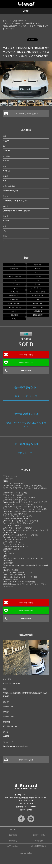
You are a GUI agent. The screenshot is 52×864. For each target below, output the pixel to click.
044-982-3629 (26, 370)
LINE (30, 818)
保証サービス (39, 835)
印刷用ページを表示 (26, 760)
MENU (26, 11)
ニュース (39, 829)
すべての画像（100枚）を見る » (26, 114)
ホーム (5, 21)
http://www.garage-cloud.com (15, 746)
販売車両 (13, 835)
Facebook (21, 818)
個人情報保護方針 (39, 846)
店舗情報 (39, 841)
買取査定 (13, 841)
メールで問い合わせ (26, 355)
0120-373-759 (28, 801)
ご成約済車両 (18, 21)
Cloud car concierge (26, 4)
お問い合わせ (13, 846)
